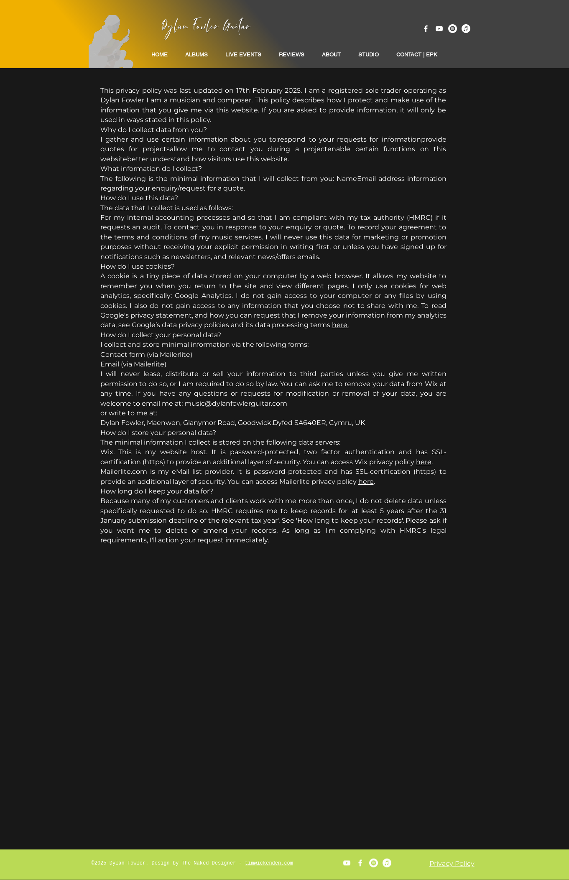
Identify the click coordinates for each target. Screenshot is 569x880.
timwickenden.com (269, 863)
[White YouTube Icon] (439, 28)
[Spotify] (452, 28)
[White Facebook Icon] (425, 28)
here (423, 462)
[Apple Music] (466, 28)
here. (340, 325)
